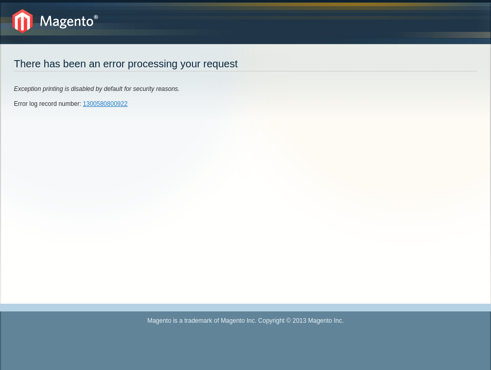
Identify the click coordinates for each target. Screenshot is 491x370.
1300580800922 (105, 103)
